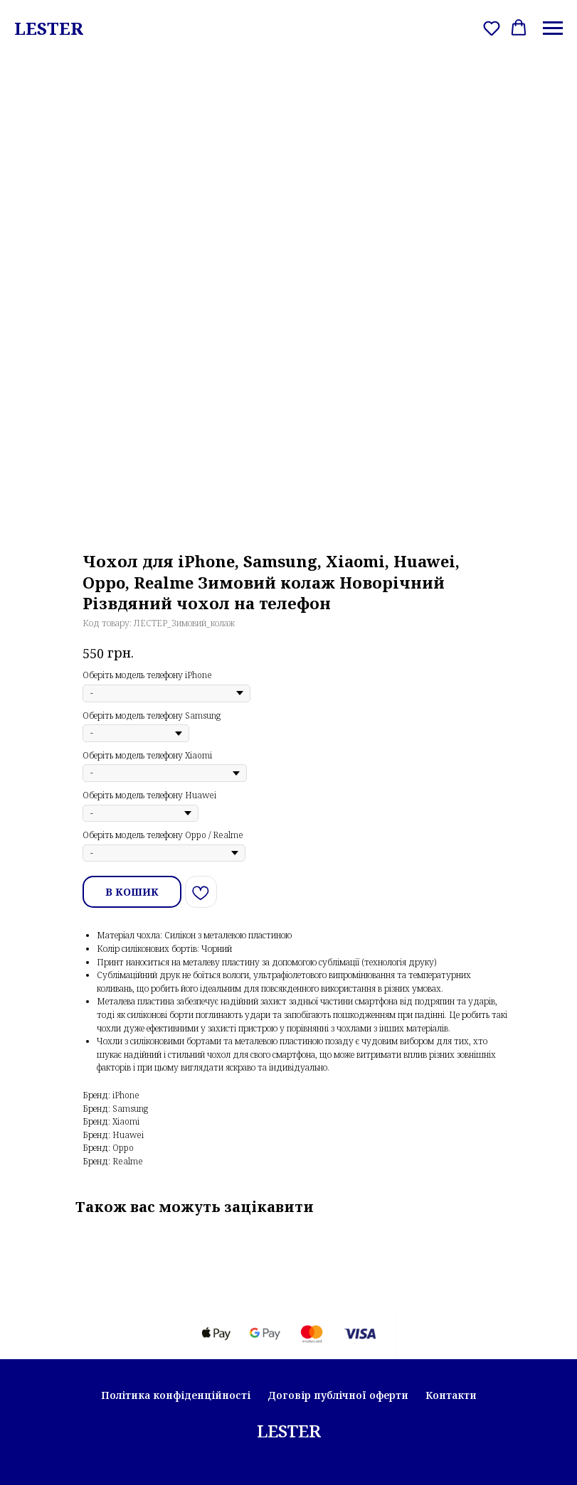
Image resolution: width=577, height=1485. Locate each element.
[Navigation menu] (553, 28)
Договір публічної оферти (338, 1395)
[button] (491, 27)
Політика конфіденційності (175, 1395)
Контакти (451, 1395)
